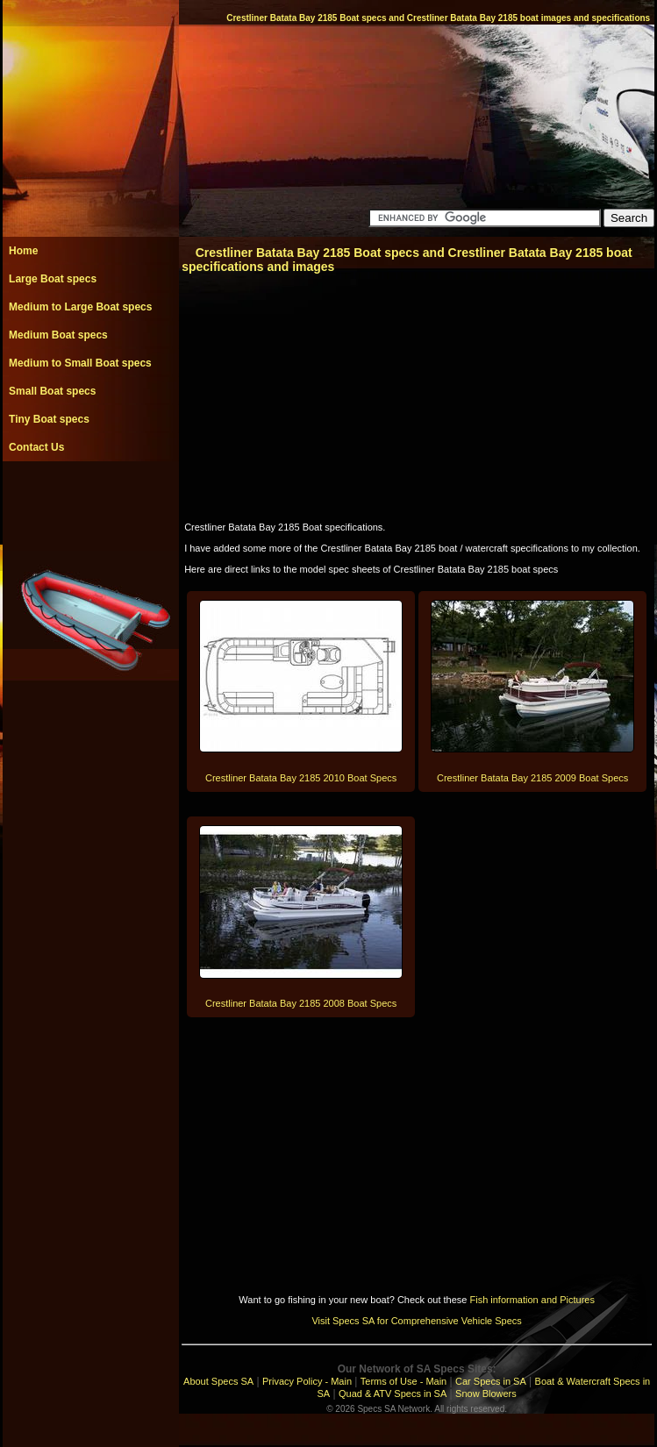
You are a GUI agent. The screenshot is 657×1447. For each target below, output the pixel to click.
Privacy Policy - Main (307, 1381)
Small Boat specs (52, 391)
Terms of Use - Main (403, 1381)
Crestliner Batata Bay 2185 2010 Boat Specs (300, 778)
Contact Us (36, 447)
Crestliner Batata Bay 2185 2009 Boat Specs (532, 778)
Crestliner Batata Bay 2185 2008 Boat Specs (300, 1003)
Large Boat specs (52, 279)
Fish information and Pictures (531, 1299)
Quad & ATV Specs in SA (392, 1393)
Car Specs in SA (490, 1381)
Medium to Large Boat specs (80, 307)
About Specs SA (218, 1381)
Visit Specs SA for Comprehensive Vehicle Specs (416, 1320)
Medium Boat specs (58, 335)
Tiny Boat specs (49, 419)
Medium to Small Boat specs (80, 363)
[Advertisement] (90, 500)
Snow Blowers (486, 1393)
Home (23, 251)
